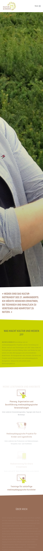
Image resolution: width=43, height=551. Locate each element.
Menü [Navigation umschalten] (38, 6)
